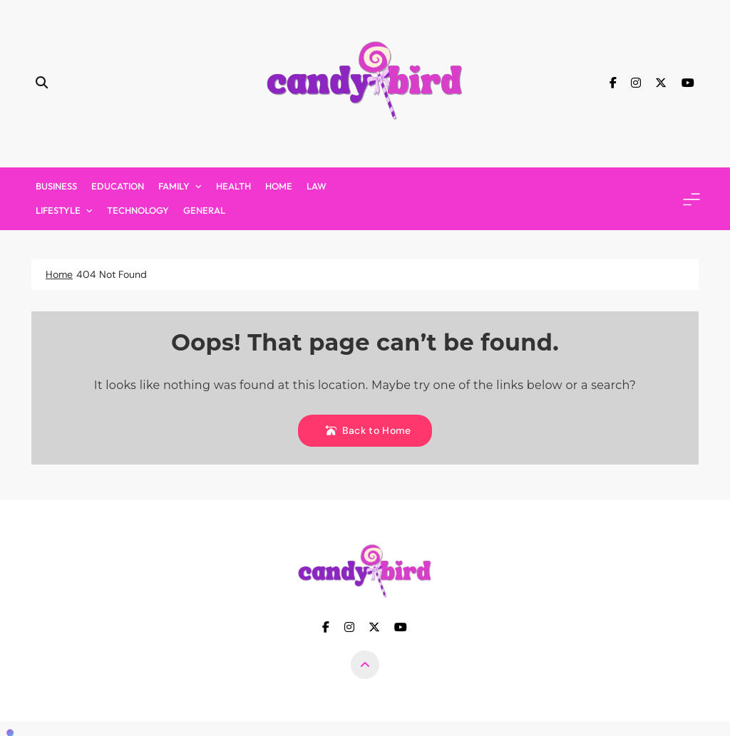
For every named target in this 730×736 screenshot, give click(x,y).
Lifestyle (58, 210)
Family (174, 186)
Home (278, 186)
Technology (138, 210)
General (204, 210)
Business (56, 186)
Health (233, 186)
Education (117, 186)
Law (317, 186)
